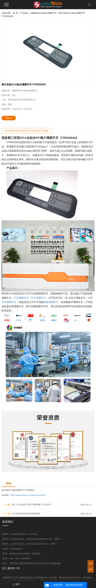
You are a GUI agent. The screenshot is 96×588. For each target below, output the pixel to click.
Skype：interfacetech (12, 548)
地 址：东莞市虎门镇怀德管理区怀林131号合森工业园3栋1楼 (31, 563)
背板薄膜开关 (51, 302)
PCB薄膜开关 (21, 298)
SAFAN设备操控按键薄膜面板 (26, 513)
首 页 (15, 13)
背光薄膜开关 (9, 302)
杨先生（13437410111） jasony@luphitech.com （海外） (30, 544)
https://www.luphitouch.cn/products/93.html (28, 495)
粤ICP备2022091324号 (70, 577)
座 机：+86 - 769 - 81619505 (16, 558)
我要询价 (8, 118)
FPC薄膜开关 (38, 298)
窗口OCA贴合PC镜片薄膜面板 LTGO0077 (32, 504)
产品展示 (24, 13)
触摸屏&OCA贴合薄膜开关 (44, 13)
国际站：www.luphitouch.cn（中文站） (20, 534)
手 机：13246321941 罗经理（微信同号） (22, 553)
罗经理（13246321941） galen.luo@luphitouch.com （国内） (31, 539)
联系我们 (7, 521)
